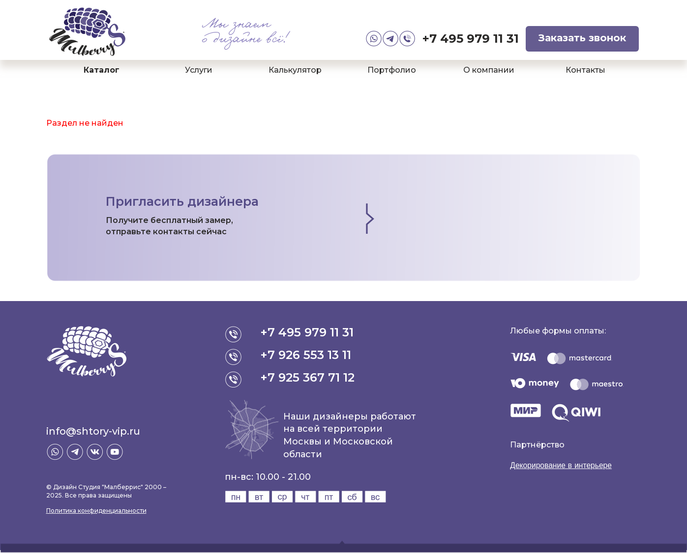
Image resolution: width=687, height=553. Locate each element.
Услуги (198, 70)
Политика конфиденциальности (96, 510)
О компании (488, 70)
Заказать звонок (582, 38)
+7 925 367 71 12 (308, 377)
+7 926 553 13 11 (306, 354)
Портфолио (391, 70)
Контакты (585, 70)
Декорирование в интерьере (562, 465)
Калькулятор (295, 70)
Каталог (101, 70)
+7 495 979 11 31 (470, 38)
